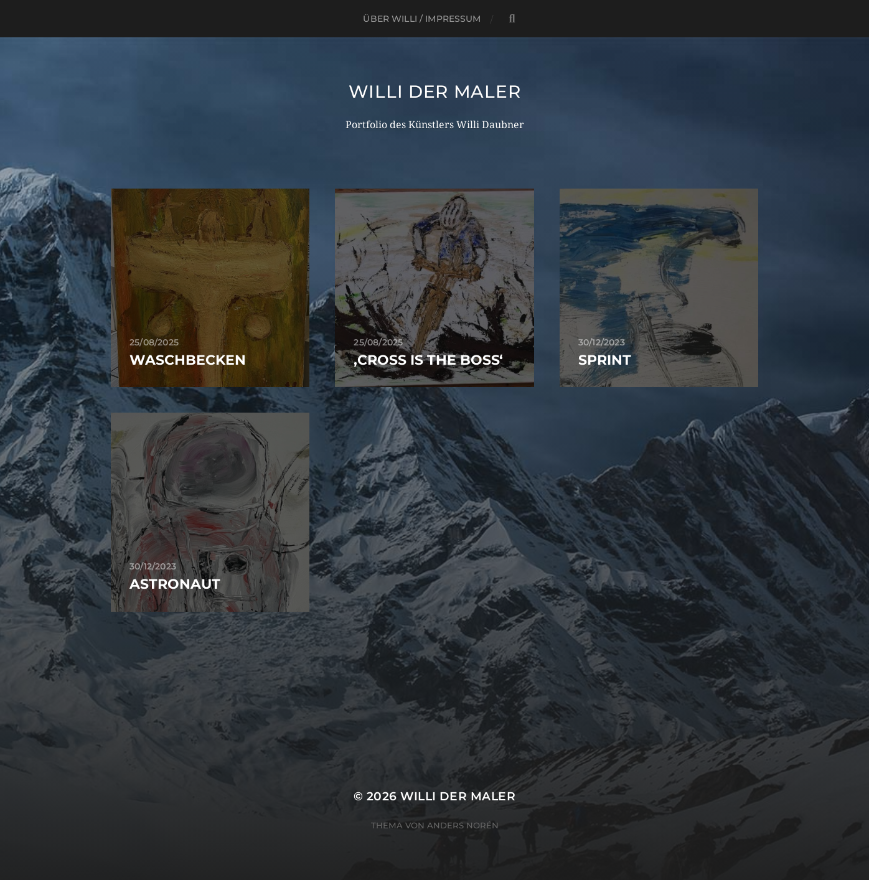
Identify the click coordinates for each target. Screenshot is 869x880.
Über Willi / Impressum (422, 18)
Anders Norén (463, 825)
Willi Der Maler (435, 91)
